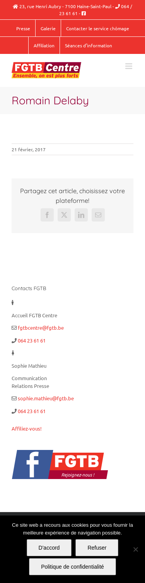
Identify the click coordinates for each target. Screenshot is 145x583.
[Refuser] (135, 549)
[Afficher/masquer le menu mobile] (129, 66)
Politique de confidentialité (72, 567)
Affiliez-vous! (27, 428)
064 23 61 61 (32, 340)
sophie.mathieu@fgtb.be (46, 398)
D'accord (49, 548)
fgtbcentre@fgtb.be (41, 327)
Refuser (96, 548)
